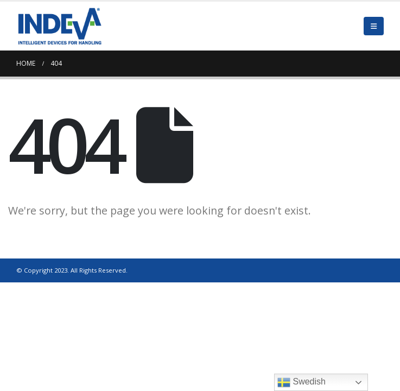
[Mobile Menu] (374, 26)
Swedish (301, 382)
